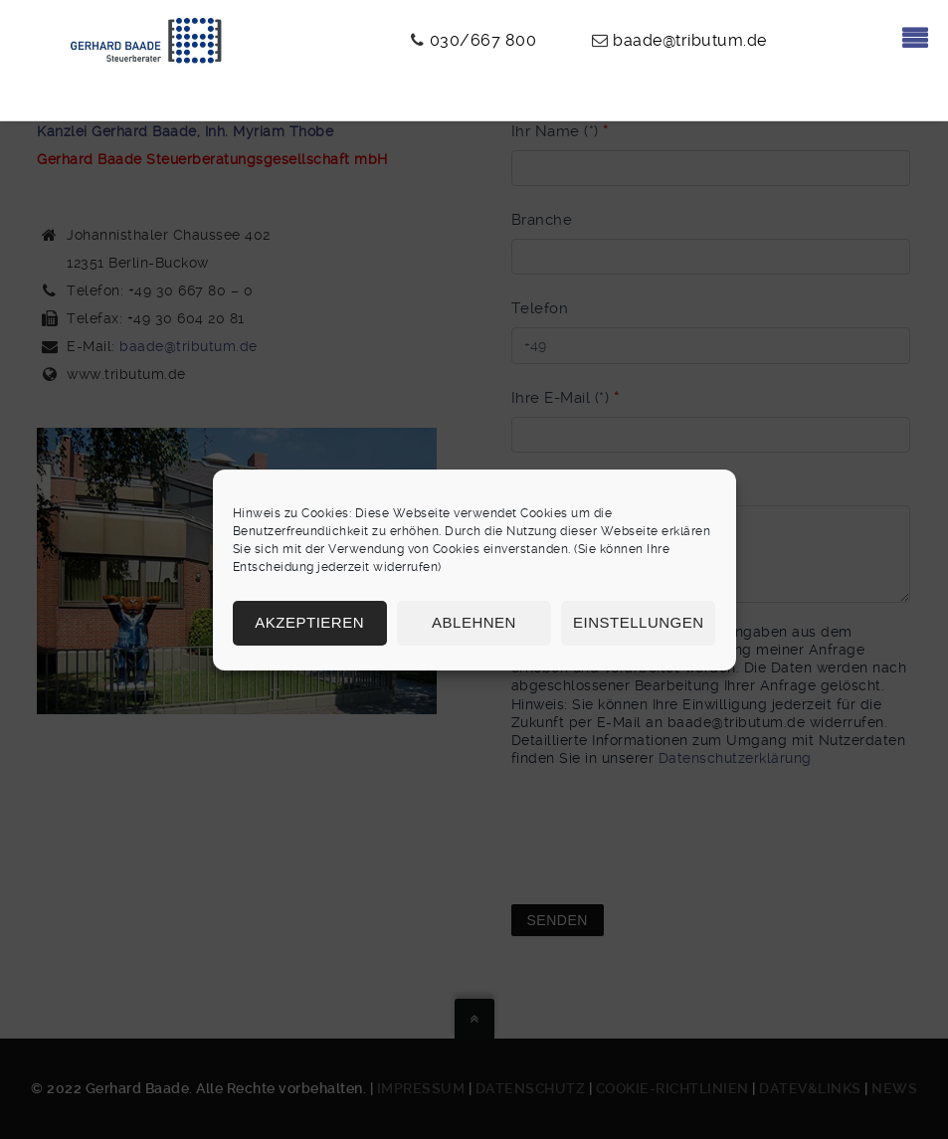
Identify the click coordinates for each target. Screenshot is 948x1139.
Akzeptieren (309, 622)
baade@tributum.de (690, 40)
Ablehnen (474, 622)
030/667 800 (483, 40)
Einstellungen (638, 622)
